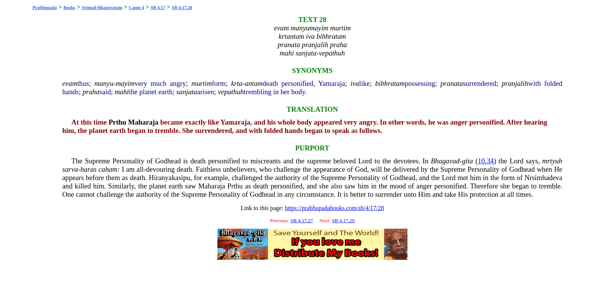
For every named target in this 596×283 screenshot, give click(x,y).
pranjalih (515, 83)
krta (237, 83)
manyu (103, 83)
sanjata (186, 92)
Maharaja (143, 122)
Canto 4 (136, 7)
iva (354, 83)
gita (467, 161)
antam (254, 83)
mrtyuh (552, 161)
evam (69, 83)
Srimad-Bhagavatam (102, 7)
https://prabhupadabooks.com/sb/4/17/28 (334, 208)
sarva (70, 169)
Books (69, 7)
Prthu (118, 122)
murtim (202, 83)
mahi (122, 92)
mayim (125, 83)
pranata (452, 83)
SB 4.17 (158, 7)
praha (91, 92)
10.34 (486, 161)
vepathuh (231, 92)
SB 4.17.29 (343, 220)
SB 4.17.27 (301, 220)
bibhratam (390, 83)
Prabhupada (45, 7)
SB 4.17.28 (182, 7)
